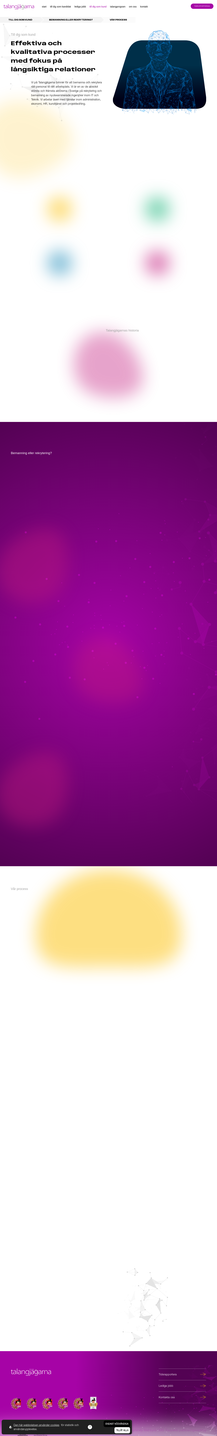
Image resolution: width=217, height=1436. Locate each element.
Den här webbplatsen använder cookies (36, 1425)
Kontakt (144, 6)
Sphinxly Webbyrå (143, 1430)
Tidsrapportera (182, 1374)
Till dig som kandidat (60, 6)
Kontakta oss (182, 1397)
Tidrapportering (202, 6)
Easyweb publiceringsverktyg (186, 1430)
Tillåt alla (122, 1430)
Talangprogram (117, 6)
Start (44, 6)
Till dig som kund (98, 6)
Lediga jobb (80, 6)
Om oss (133, 6)
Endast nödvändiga (116, 1423)
